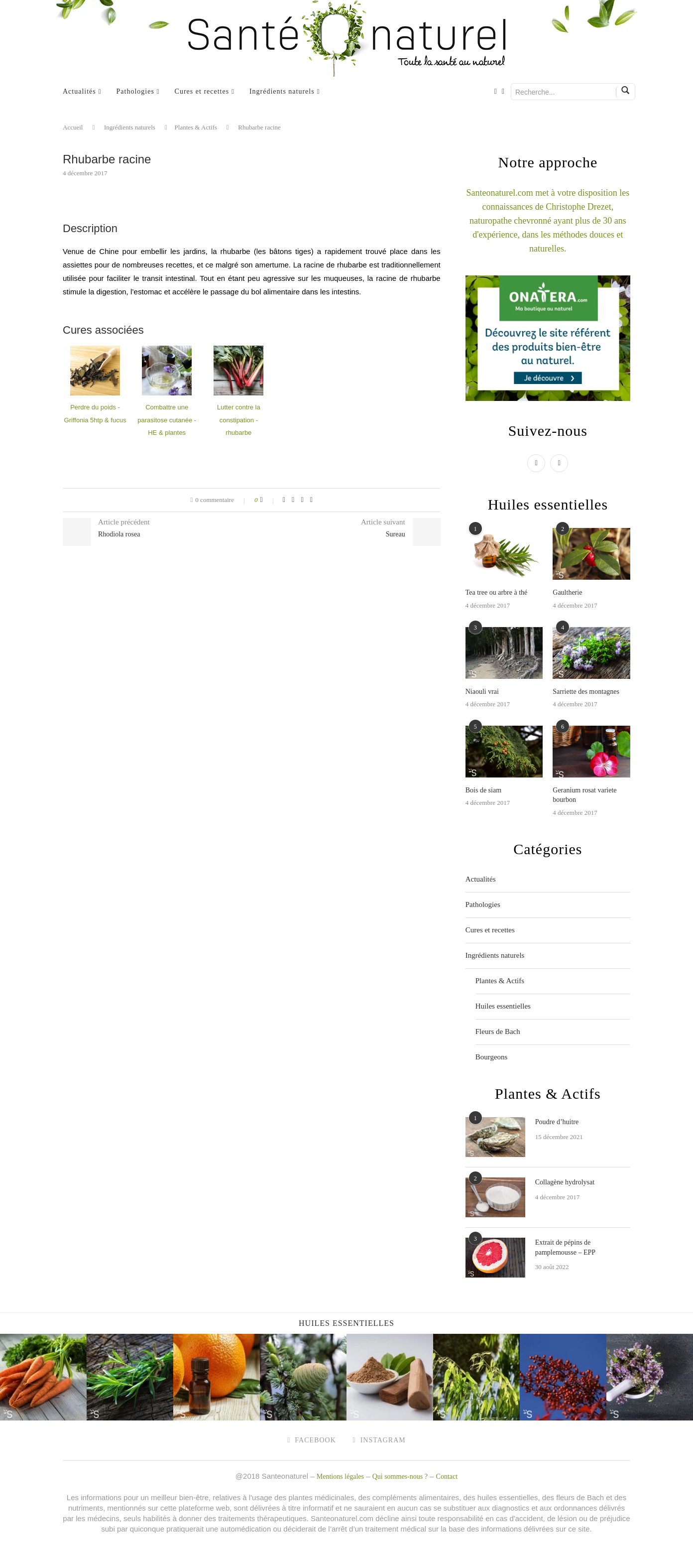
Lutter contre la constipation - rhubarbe (238, 419)
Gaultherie (567, 592)
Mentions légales (340, 1476)
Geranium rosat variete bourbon (584, 795)
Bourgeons (491, 1057)
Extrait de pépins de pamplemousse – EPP (565, 1247)
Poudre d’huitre (556, 1122)
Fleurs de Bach (497, 1031)
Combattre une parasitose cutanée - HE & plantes (166, 419)
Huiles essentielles (503, 1006)
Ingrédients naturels (282, 91)
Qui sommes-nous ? (400, 1476)
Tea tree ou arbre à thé (496, 592)
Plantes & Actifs (196, 127)
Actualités (79, 91)
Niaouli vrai (482, 691)
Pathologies (135, 91)
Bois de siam (483, 790)
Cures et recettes (202, 91)
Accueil (73, 127)
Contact (447, 1476)
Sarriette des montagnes (586, 691)
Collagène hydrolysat (564, 1182)
